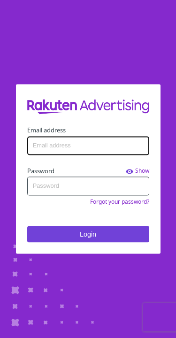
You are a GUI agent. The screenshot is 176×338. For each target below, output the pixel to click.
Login (88, 234)
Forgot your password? (119, 202)
